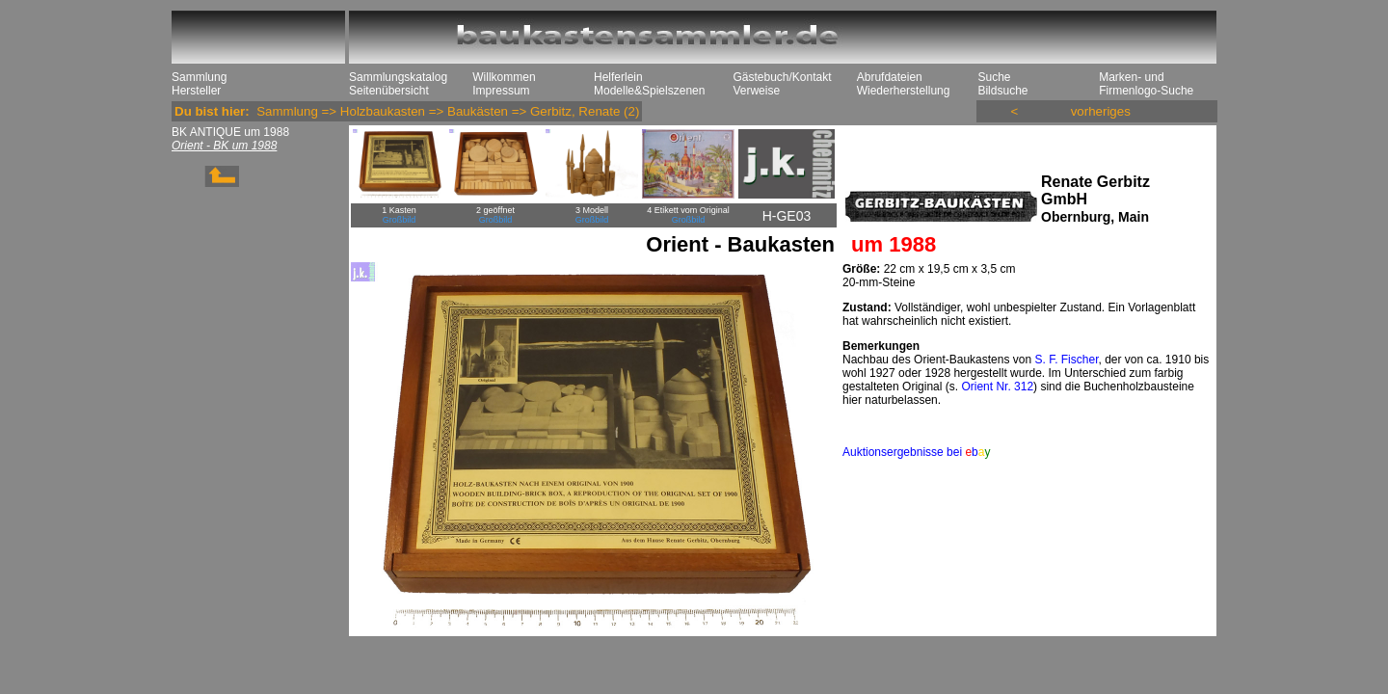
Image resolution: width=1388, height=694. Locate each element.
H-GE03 (787, 216)
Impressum (500, 90)
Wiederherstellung (903, 90)
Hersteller (196, 90)
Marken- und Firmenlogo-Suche (1146, 83)
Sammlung (199, 77)
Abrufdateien (889, 77)
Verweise (756, 90)
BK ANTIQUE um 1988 (230, 132)
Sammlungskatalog (398, 77)
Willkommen (503, 77)
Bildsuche (1002, 90)
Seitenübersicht (389, 90)
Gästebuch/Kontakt (782, 77)
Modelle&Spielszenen (649, 90)
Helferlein (618, 77)
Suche (993, 77)
